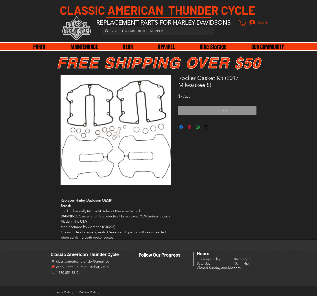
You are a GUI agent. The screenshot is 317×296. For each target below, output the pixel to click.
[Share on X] (206, 127)
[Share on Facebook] (181, 127)
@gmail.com (102, 261)
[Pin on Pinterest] (189, 127)
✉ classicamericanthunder (72, 261)
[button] (242, 23)
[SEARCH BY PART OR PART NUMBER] (158, 31)
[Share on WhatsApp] (198, 127)
